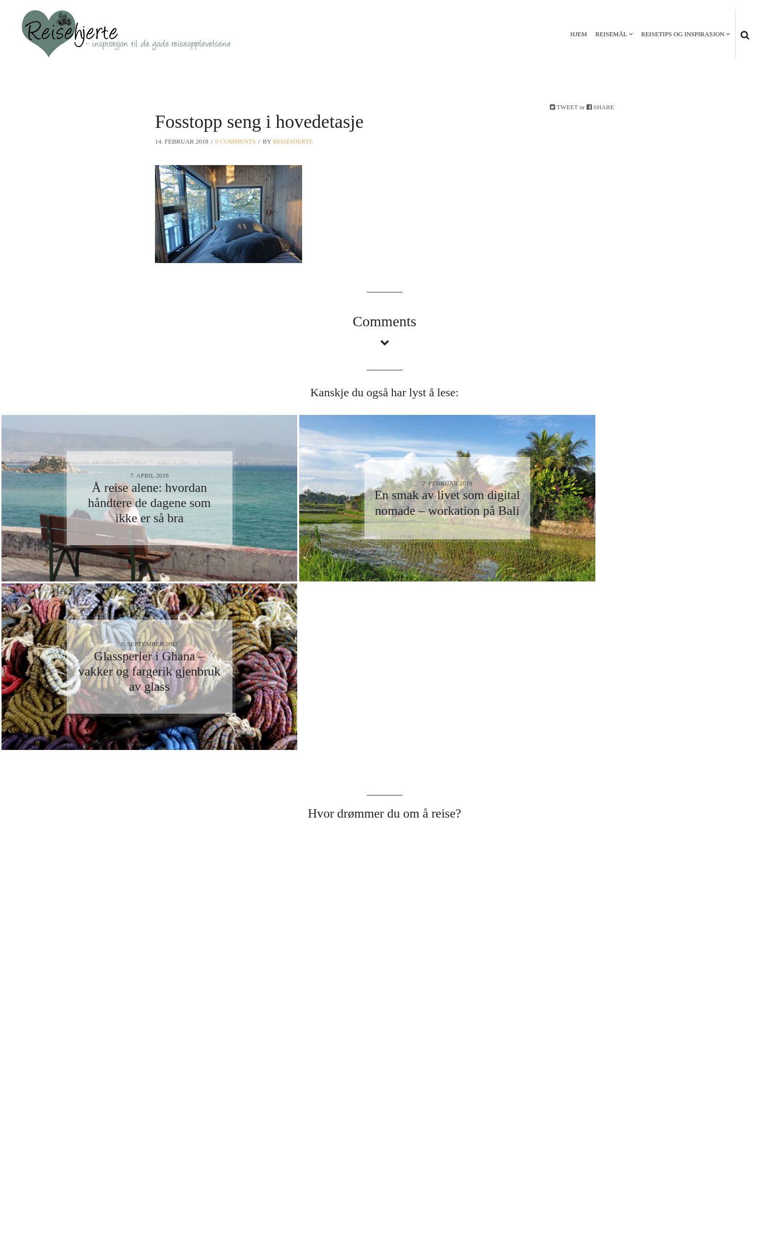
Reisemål (611, 34)
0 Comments (235, 141)
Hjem (578, 34)
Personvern (681, 1197)
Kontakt (730, 1197)
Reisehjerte (293, 141)
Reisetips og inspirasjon (682, 34)
